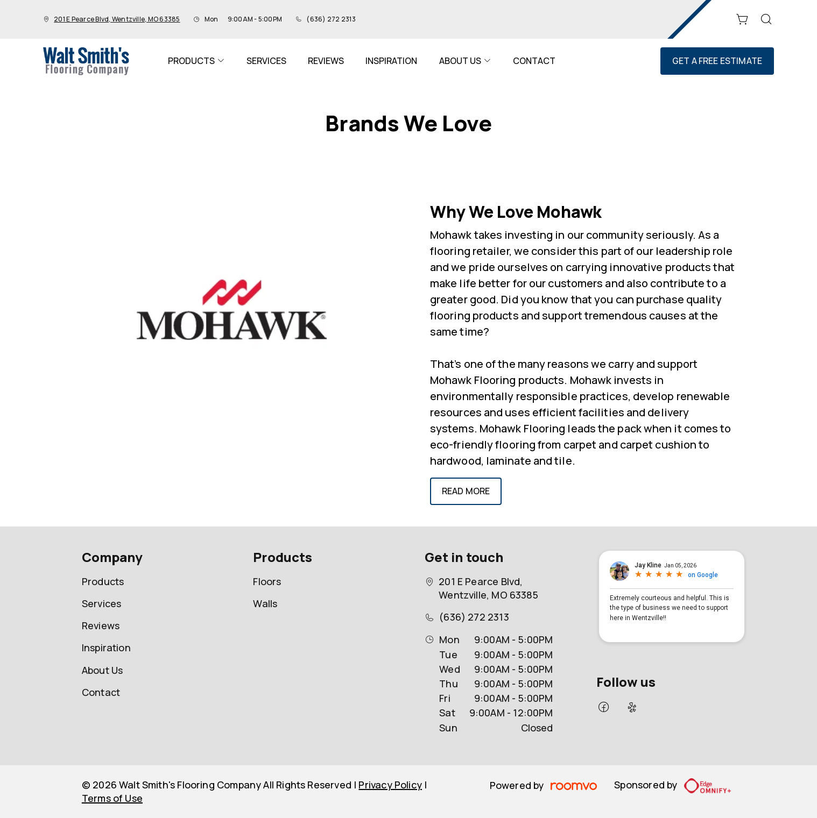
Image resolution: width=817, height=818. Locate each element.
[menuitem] (196, 61)
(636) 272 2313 (330, 19)
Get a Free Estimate (717, 61)
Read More (466, 491)
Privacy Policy (390, 784)
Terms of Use (112, 798)
